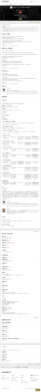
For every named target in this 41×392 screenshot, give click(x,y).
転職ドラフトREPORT (15, 377)
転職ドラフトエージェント (6, 379)
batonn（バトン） (36, 388)
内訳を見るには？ (36, 231)
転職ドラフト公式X (15, 380)
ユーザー (3, 4)
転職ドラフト (4, 367)
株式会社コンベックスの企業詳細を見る (35, 22)
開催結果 (10, 4)
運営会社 (32, 377)
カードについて (7, 219)
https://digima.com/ (5, 188)
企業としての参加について (25, 383)
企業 (7, 4)
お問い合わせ (23, 380)
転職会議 (29, 388)
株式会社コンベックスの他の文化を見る (8, 225)
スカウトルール (21, 4)
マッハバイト (25, 388)
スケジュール (16, 4)
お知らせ (22, 377)
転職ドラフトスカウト (5, 377)
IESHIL (32, 388)
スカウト (8, 367)
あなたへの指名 (13, 367)
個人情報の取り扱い (34, 380)
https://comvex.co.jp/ (7, 360)
